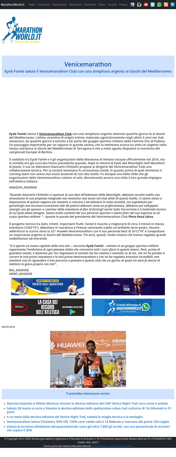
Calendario (44, 4)
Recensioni (75, 4)
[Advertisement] (110, 31)
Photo (101, 4)
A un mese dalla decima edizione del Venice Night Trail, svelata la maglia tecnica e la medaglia (75, 417)
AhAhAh (127, 446)
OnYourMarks (99, 446)
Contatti (112, 4)
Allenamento (59, 4)
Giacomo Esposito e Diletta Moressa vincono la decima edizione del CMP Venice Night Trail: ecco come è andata (87, 403)
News (32, 4)
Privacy (123, 4)
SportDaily (115, 446)
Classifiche (90, 4)
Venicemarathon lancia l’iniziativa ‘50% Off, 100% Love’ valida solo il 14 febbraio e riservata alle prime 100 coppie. (88, 422)
